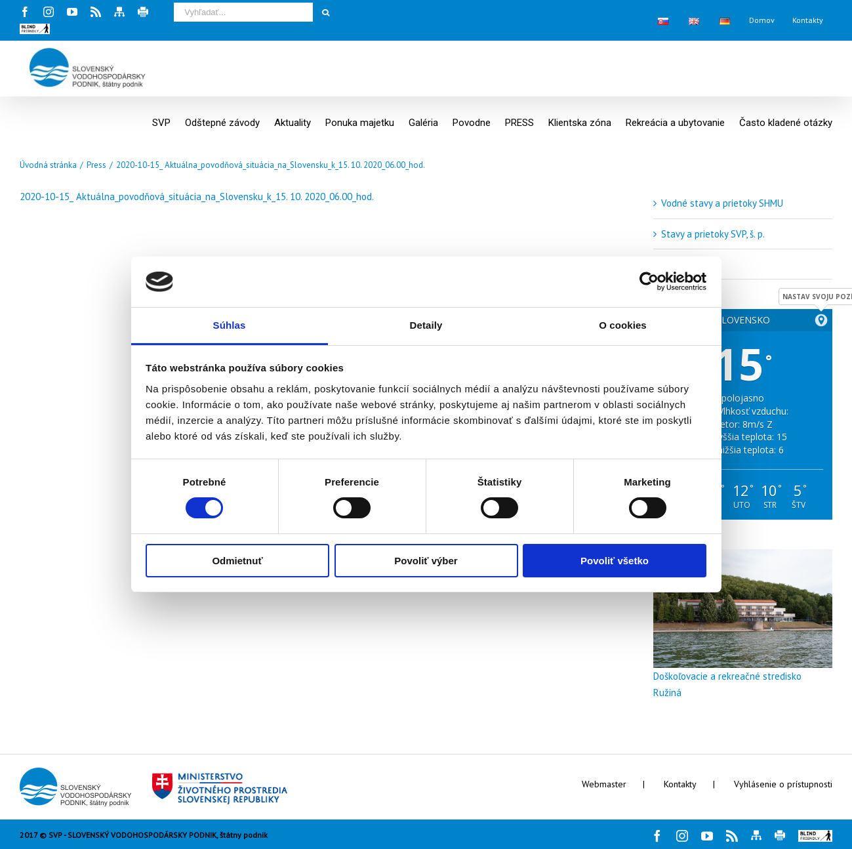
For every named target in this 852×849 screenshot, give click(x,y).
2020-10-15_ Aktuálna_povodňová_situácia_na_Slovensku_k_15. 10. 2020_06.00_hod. (197, 196)
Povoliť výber (425, 560)
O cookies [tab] (623, 325)
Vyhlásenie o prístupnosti (783, 784)
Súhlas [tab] (229, 325)
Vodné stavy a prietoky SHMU (722, 203)
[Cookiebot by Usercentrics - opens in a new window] (649, 281)
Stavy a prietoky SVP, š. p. (713, 234)
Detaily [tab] (426, 325)
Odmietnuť (237, 560)
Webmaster (604, 784)
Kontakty (680, 784)
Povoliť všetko (614, 560)
